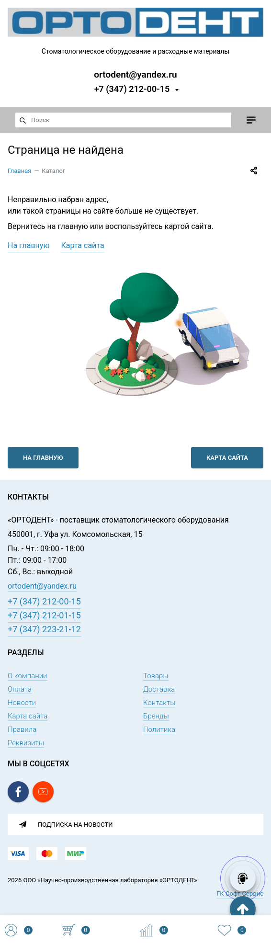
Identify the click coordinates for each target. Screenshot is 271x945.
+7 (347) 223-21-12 (44, 629)
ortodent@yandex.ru (135, 74)
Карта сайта (82, 245)
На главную (28, 245)
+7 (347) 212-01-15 (44, 615)
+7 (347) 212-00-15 (132, 89)
